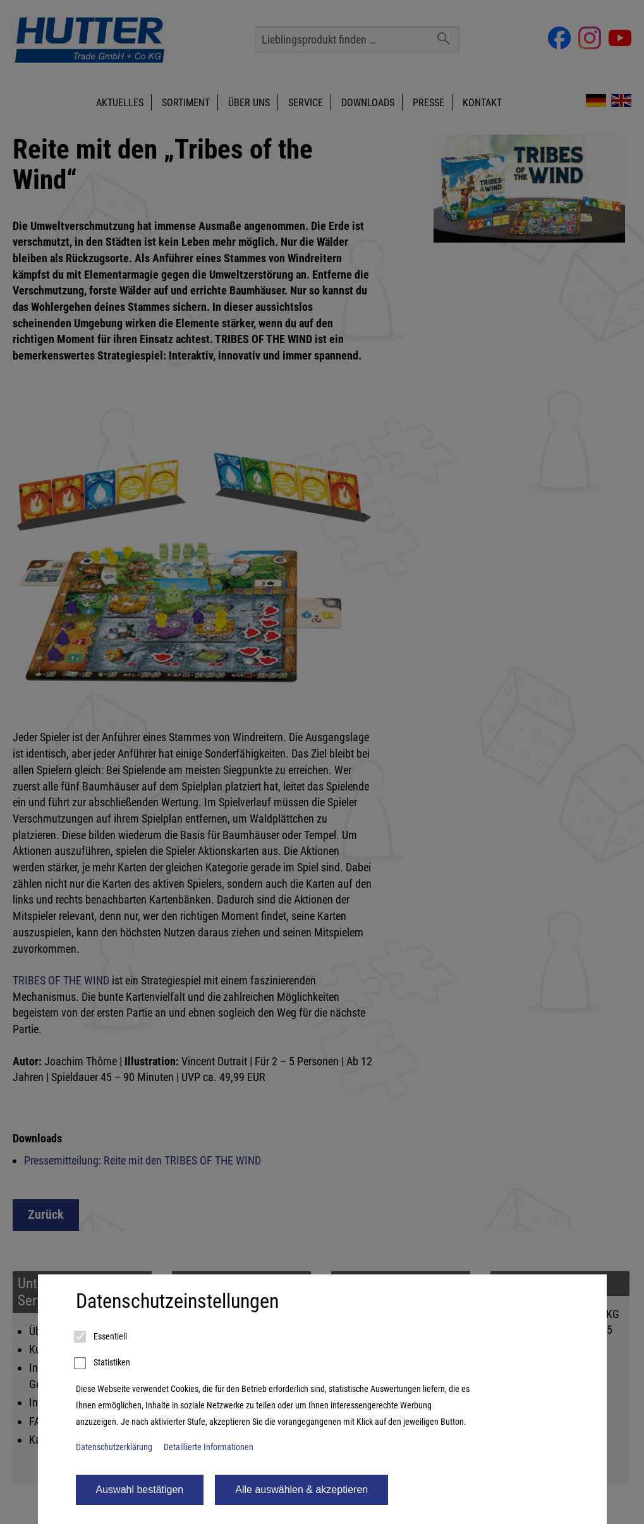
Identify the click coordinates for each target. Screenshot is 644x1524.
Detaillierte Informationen (208, 1447)
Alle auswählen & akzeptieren (301, 1489)
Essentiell (101, 1337)
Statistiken (103, 1363)
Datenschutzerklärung (114, 1447)
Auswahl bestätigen (140, 1489)
